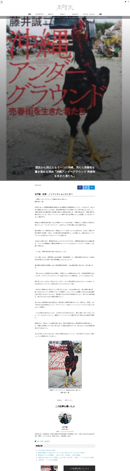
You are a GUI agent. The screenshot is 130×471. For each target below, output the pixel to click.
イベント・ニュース (88, 14)
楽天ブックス (68, 400)
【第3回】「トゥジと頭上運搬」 (48, 460)
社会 (37, 441)
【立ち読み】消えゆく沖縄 (46, 450)
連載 (100, 14)
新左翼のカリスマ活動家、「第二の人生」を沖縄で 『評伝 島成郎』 (60, 455)
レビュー (62, 14)
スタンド (50, 14)
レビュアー (75, 14)
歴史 (41, 441)
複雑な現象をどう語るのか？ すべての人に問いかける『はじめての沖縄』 (61, 452)
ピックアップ (39, 14)
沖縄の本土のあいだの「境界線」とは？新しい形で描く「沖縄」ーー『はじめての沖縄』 (66, 457)
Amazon (59, 400)
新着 (29, 14)
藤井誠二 (47, 441)
